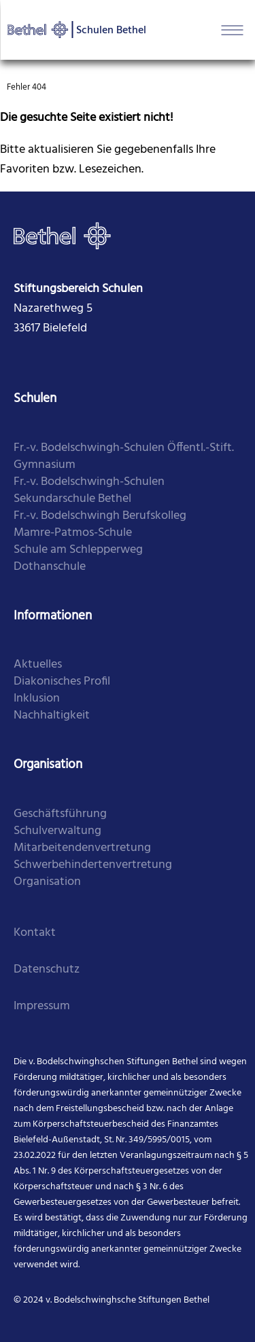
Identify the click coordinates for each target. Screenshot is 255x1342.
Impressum (42, 1006)
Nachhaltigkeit (52, 715)
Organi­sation (47, 881)
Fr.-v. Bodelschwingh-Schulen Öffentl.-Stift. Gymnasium (124, 456)
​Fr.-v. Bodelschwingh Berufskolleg (100, 515)
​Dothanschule (50, 566)
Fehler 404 (26, 87)
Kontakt (35, 932)
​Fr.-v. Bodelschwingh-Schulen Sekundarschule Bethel (89, 490)
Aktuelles (38, 664)
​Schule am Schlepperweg (78, 549)
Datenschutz (47, 969)
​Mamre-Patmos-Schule (73, 532)
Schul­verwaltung (57, 830)
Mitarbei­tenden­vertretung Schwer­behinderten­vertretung (93, 856)
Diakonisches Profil (62, 681)
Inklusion (37, 698)
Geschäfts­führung (60, 813)
